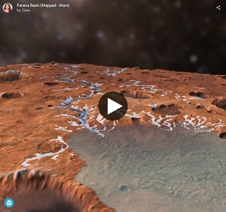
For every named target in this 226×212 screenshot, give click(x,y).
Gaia (26, 10)
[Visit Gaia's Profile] (7, 7)
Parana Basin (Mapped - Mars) (43, 5)
